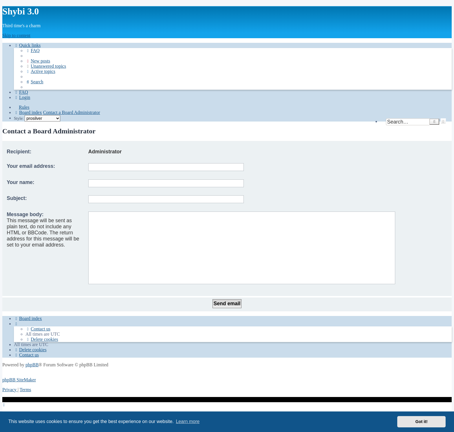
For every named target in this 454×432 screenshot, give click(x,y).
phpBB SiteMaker (19, 379)
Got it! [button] (421, 421)
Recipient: (19, 152)
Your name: (20, 182)
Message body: (25, 214)
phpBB (32, 364)
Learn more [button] (187, 421)
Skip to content (16, 35)
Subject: (17, 198)
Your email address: (31, 166)
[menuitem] (32, 50)
